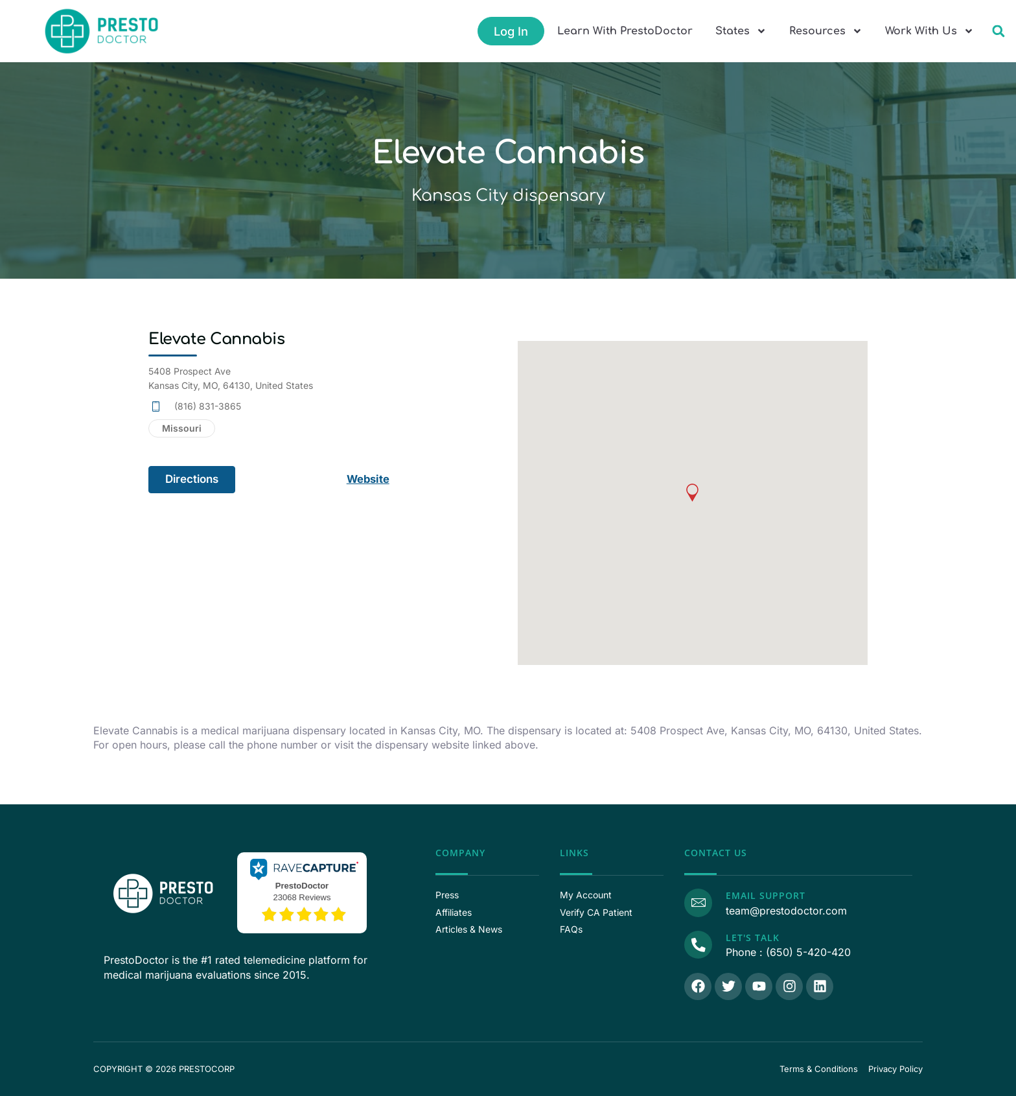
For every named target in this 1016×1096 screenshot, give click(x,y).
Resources (825, 31)
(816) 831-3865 (207, 406)
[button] (998, 31)
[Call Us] (697, 944)
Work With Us (929, 31)
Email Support (765, 895)
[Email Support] (697, 902)
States (741, 31)
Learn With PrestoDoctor (625, 31)
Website (369, 478)
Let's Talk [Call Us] (752, 937)
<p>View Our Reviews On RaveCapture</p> (302, 891)
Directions (191, 478)
